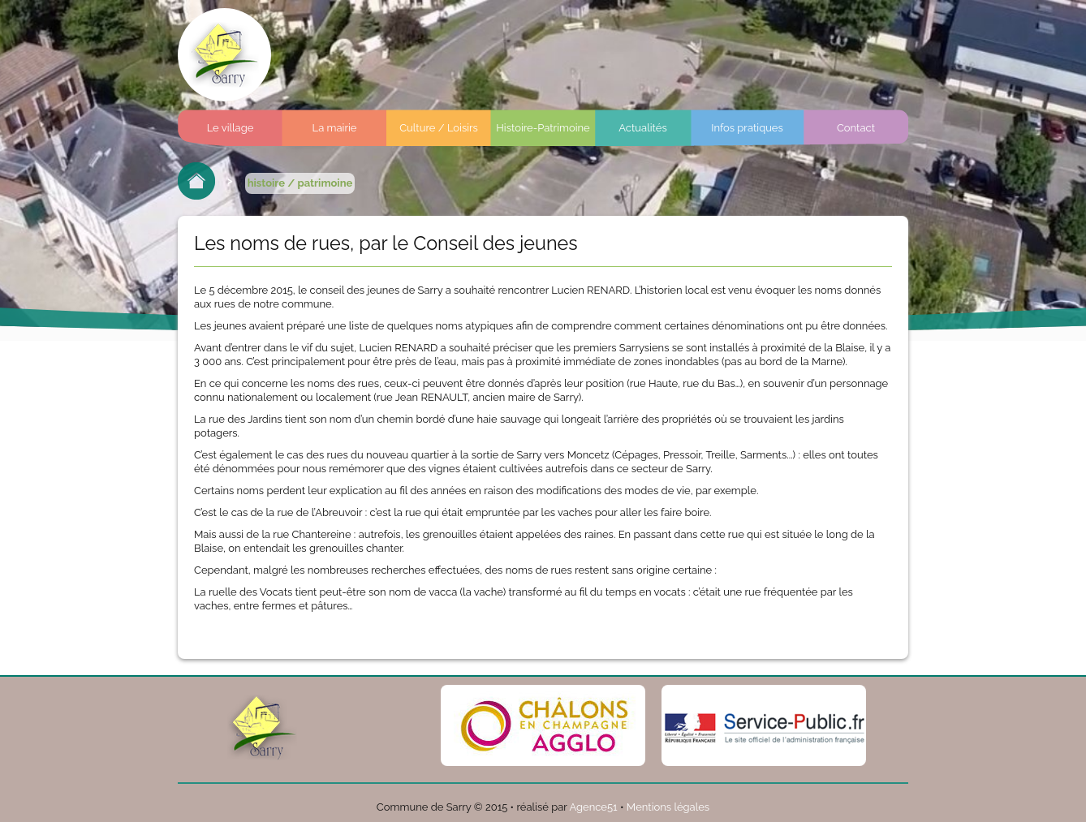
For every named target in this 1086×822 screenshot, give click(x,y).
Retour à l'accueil (196, 181)
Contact (856, 128)
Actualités (642, 128)
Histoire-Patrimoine (543, 128)
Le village (230, 128)
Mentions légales (668, 807)
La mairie (334, 128)
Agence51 (593, 807)
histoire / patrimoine (300, 183)
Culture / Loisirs (438, 128)
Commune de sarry (224, 54)
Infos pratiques (747, 128)
